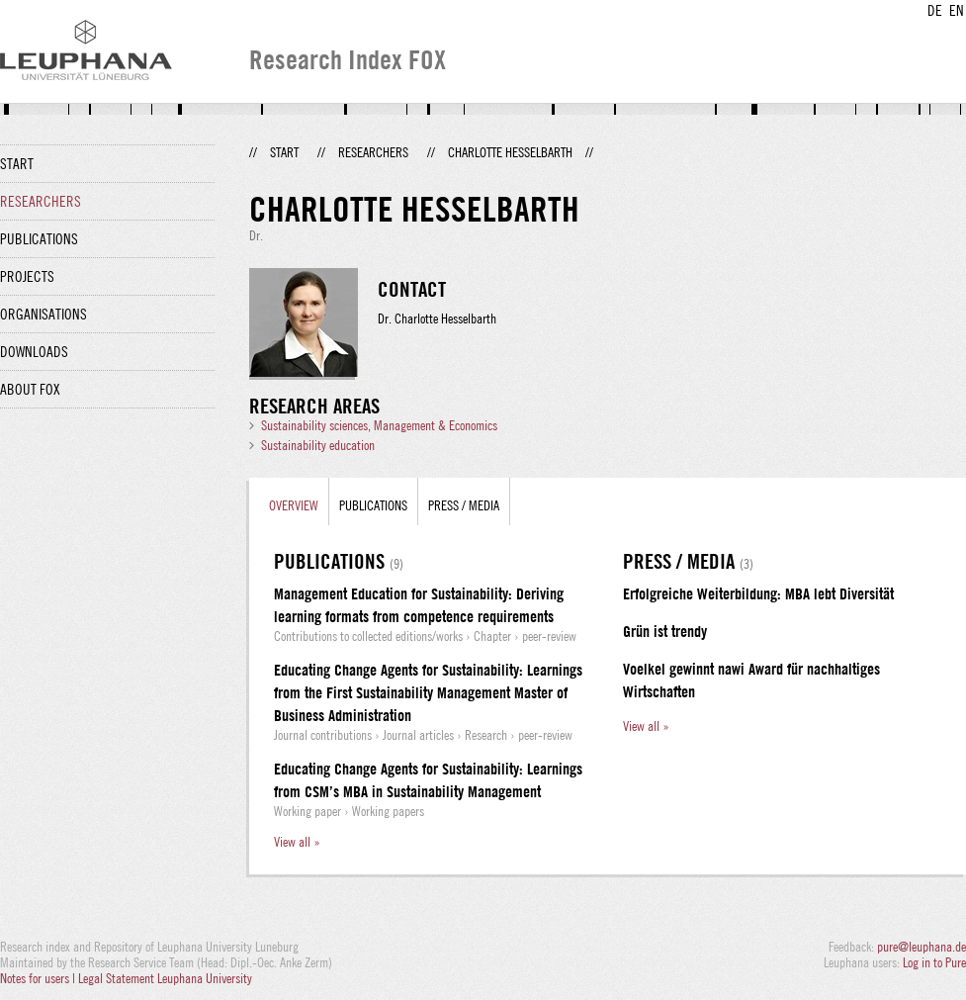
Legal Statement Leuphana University (165, 978)
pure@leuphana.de (921, 947)
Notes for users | (39, 978)
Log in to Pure (934, 962)
